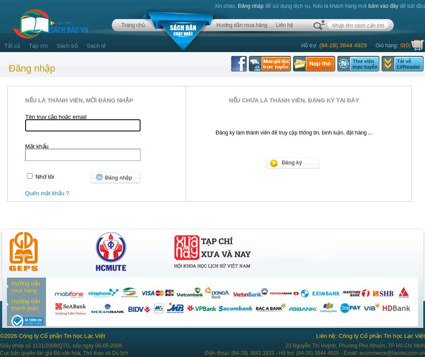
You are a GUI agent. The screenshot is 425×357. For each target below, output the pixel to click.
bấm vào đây (383, 6)
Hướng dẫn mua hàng (241, 25)
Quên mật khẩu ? (47, 193)
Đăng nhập (251, 6)
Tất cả (12, 46)
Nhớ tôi (45, 177)
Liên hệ (284, 25)
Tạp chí (38, 46)
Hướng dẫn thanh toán (25, 304)
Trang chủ (133, 25)
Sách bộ (67, 46)
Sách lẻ (96, 46)
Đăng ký (292, 163)
